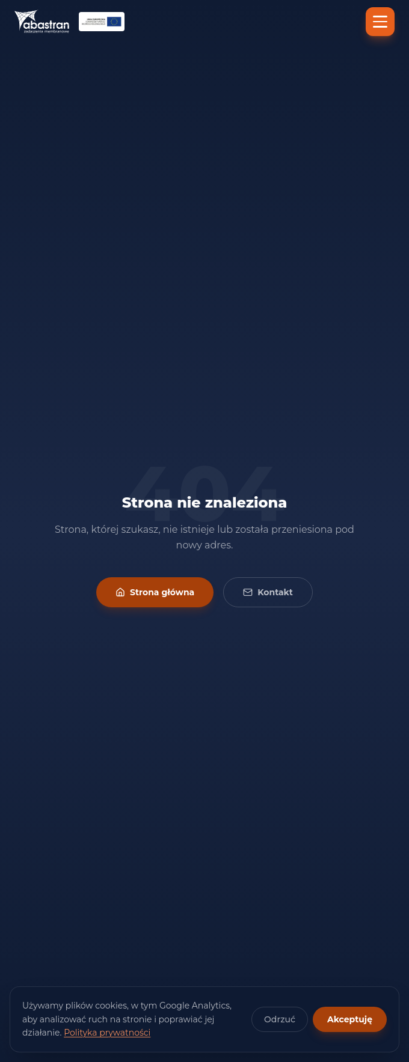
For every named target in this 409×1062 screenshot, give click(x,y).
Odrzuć (279, 1019)
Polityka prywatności (107, 1032)
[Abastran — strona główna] (41, 22)
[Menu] (380, 21)
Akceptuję (349, 1019)
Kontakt (268, 592)
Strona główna (154, 592)
